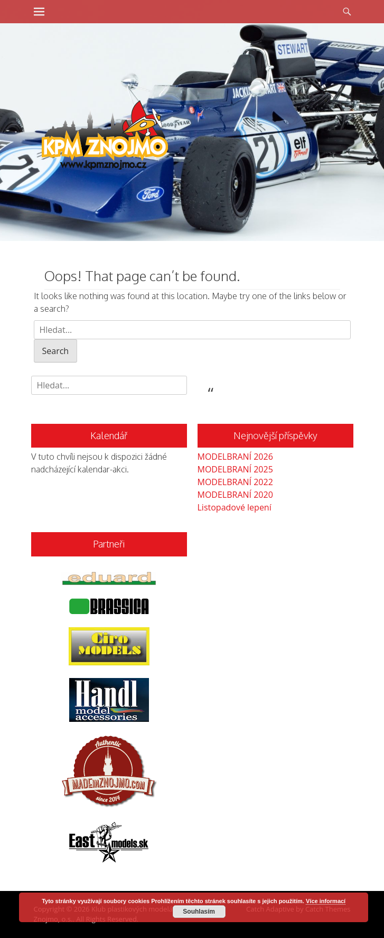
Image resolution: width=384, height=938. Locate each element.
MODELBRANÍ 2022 (235, 482)
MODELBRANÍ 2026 (235, 456)
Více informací (325, 901)
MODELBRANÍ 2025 (235, 469)
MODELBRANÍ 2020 (235, 494)
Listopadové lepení (234, 507)
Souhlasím (199, 911)
